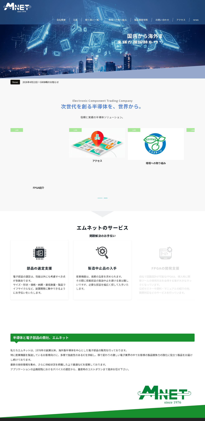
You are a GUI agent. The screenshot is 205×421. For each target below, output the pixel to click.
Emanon (119, 417)
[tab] (100, 173)
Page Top (102, 404)
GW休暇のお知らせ (49, 82)
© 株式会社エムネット (92, 417)
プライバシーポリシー (102, 410)
